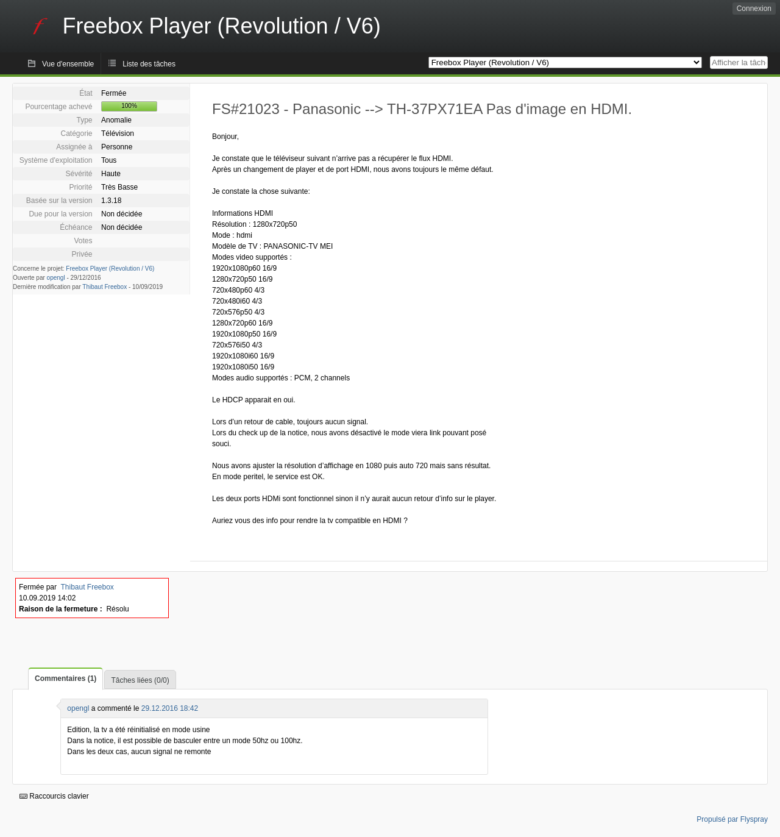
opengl (56, 277)
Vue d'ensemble (68, 64)
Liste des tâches (149, 64)
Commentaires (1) (65, 678)
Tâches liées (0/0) (140, 680)
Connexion (754, 8)
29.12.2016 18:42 (169, 708)
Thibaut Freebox (104, 286)
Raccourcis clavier (54, 796)
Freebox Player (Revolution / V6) (110, 268)
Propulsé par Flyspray (732, 819)
